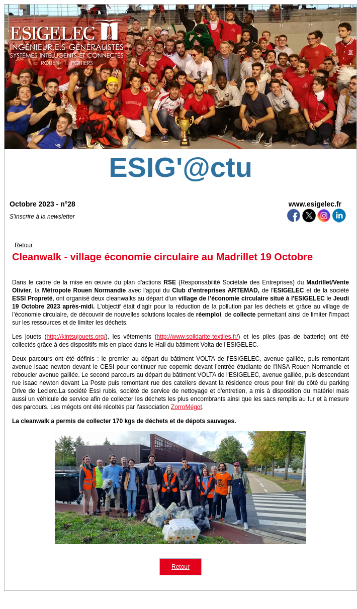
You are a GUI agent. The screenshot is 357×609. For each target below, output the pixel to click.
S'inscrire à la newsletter (42, 216)
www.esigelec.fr (315, 204)
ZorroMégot (186, 407)
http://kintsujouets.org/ (75, 336)
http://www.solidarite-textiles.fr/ (197, 336)
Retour (24, 245)
